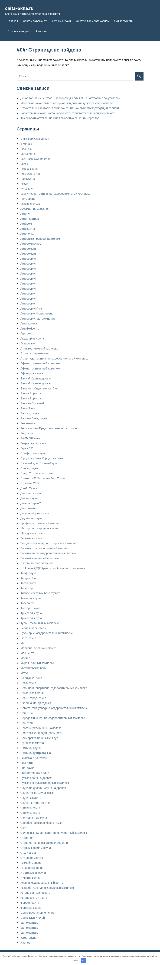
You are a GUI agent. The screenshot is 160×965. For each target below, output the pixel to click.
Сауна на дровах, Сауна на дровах (43, 788)
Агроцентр (27, 333)
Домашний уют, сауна (34, 513)
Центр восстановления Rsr (38, 912)
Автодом (26, 223)
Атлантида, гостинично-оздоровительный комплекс (54, 358)
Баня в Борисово (31, 393)
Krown (24, 183)
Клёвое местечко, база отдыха (40, 593)
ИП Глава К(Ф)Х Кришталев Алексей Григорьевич (52, 568)
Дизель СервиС (30, 503)
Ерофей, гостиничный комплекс (41, 523)
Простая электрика (19, 31)
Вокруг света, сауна (33, 443)
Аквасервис (28, 343)
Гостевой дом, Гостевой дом (38, 463)
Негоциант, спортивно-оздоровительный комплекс (53, 688)
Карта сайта (28, 583)
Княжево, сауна (30, 598)
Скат (23, 827)
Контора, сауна (30, 608)
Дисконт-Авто (29, 508)
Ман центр (27, 653)
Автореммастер (30, 243)
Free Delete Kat (30, 173)
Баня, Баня (27, 408)
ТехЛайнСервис (30, 862)
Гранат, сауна (29, 468)
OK (83, 960)
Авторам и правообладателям (40, 238)
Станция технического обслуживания (44, 842)
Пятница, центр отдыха (35, 753)
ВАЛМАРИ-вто (30, 438)
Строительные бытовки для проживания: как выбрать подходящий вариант (69, 108)
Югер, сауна (28, 937)
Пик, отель (27, 723)
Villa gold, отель (30, 203)
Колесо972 (27, 603)
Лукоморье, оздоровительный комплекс (46, 633)
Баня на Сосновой (32, 403)
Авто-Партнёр (29, 218)
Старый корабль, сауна (35, 847)
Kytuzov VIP (27, 188)
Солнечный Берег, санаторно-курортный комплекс (53, 832)
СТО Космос (28, 852)
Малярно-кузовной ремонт (38, 648)
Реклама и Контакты (33, 758)
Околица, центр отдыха (35, 703)
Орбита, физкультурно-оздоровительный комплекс (54, 708)
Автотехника (28, 323)
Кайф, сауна (28, 573)
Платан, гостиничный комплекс (40, 728)
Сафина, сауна (30, 808)
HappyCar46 (28, 178)
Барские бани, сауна (33, 418)
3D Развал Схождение (34, 138)
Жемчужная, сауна (32, 533)
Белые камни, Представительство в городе (48, 428)
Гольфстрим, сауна (33, 453)
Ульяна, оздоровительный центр (41, 882)
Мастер (25, 658)
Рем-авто (26, 762)
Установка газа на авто (35, 892)
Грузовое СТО (29, 483)
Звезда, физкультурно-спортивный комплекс (49, 543)
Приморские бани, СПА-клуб (39, 738)
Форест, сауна (29, 902)
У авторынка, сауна (33, 872)
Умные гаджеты (123, 20)
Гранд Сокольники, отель (36, 473)
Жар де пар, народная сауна (39, 528)
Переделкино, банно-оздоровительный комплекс (52, 718)
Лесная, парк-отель (33, 628)
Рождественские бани (34, 772)
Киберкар (26, 588)
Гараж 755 (26, 448)
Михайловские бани (33, 668)
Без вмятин (27, 423)
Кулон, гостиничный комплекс (39, 623)
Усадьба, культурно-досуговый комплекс (47, 887)
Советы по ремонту (35, 20)
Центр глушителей (32, 917)
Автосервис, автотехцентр (37, 318)
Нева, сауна (28, 683)
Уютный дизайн (61, 20)
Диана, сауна (29, 498)
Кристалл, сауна (31, 613)
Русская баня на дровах (36, 778)
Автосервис (28, 258)
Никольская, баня (32, 693)
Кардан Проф (29, 578)
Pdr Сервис (27, 198)
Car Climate (27, 153)
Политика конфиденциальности (41, 733)
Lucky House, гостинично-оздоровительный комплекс (55, 193)
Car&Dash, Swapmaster (35, 158)
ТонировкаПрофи (31, 867)
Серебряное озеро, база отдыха (41, 822)
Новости (41, 31)
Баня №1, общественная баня (39, 388)
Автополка (27, 233)
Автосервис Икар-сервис (36, 313)
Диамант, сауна (30, 493)
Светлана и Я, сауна (33, 817)
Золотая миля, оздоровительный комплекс (48, 553)
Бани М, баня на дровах (36, 378)
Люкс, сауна (28, 638)
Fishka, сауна (29, 168)
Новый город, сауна (33, 698)
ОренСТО (26, 713)
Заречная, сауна (31, 538)
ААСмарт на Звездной (34, 208)
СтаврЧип (26, 837)
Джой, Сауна (28, 488)
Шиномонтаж (29, 922)
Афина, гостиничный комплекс (40, 363)
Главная (13, 20)
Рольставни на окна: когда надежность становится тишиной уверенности (68, 113)
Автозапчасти (29, 228)
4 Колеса (26, 143)
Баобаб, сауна (29, 413)
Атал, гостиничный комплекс (39, 348)
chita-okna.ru (20, 8)
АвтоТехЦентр (29, 328)
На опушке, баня (31, 678)
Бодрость (26, 433)
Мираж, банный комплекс (37, 663)
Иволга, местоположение (37, 563)
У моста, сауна (30, 877)
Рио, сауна (27, 768)
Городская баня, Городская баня (41, 458)
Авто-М (25, 213)
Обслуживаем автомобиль (92, 20)
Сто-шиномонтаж (31, 857)
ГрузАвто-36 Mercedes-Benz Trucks (43, 478)
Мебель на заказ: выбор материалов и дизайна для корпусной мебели (66, 103)
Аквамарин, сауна (32, 338)
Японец (25, 942)
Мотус (24, 673)
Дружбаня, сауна (31, 518)
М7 (22, 643)
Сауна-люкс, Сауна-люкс (37, 792)
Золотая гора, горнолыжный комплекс (45, 548)
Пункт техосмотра (32, 743)
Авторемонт (28, 248)
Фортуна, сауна (30, 907)
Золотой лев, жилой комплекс (40, 558)
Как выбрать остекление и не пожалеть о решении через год (59, 118)
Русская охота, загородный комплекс (44, 782)
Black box (26, 148)
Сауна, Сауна (29, 798)
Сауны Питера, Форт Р (35, 802)
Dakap (24, 163)
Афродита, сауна (31, 373)
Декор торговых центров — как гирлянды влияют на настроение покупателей (70, 98)
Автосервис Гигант (32, 308)
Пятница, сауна (30, 748)
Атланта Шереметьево (35, 353)
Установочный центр (34, 897)
